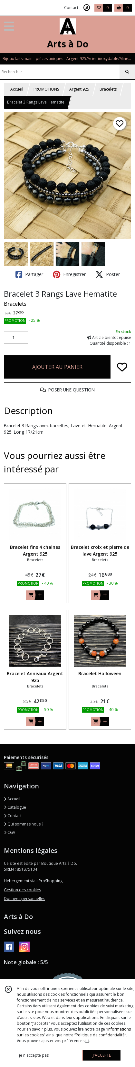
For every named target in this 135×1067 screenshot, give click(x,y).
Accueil (16, 89)
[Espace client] (86, 7)
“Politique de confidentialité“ (100, 1035)
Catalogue (15, 807)
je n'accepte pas (34, 1055)
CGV (9, 832)
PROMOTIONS (46, 89)
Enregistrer (69, 274)
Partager (29, 274)
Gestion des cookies (22, 890)
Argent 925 (79, 89)
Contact (71, 7)
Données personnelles (24, 898)
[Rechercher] (127, 71)
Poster (107, 274)
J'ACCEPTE (102, 1055)
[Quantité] (16, 337)
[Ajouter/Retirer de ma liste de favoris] (122, 367)
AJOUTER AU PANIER (57, 366)
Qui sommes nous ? (23, 824)
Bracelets (108, 89)
